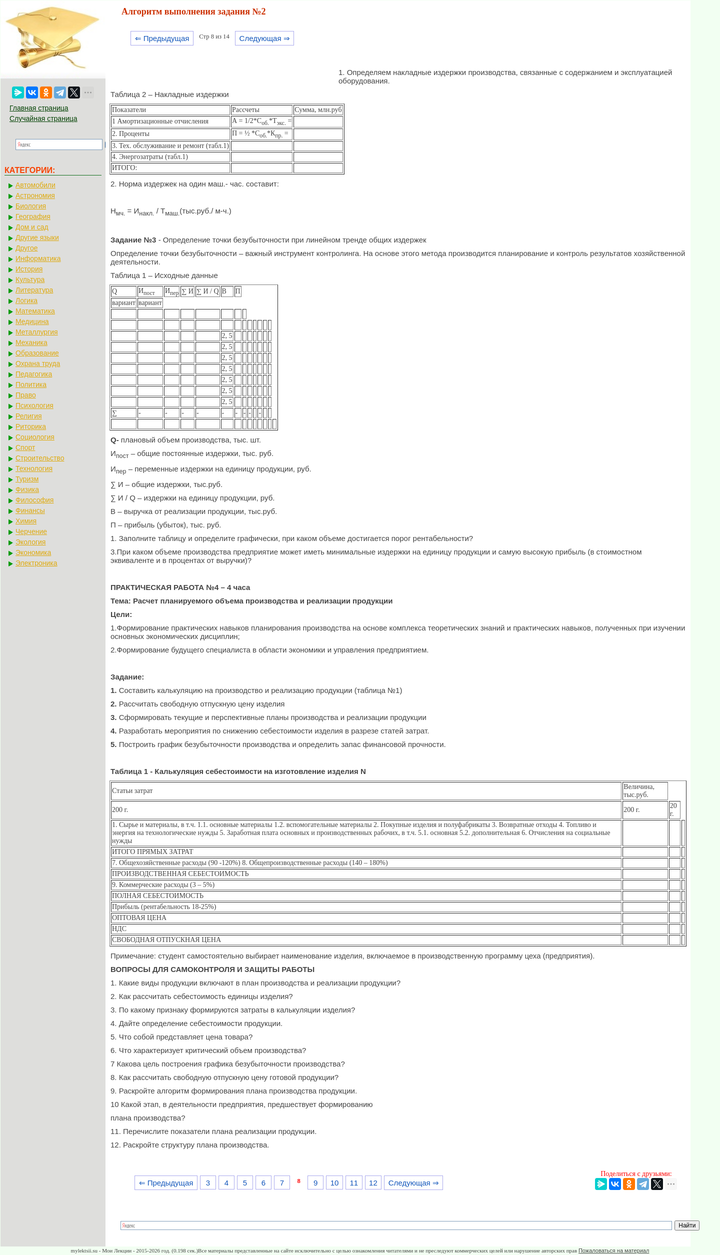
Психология (35, 406)
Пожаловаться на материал (613, 1251)
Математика (35, 311)
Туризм (27, 479)
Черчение (31, 532)
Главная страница (39, 108)
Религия (29, 416)
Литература (34, 290)
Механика (32, 342)
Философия (35, 500)
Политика (31, 384)
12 (373, 1182)
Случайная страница (44, 118)
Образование (37, 353)
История (29, 269)
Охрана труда (38, 364)
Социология (35, 437)
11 (354, 1182)
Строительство (40, 458)
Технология (34, 468)
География (33, 216)
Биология (31, 206)
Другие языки (37, 238)
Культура (30, 280)
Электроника (37, 563)
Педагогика (34, 374)
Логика (27, 300)
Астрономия (35, 196)
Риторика (31, 426)
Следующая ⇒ (265, 38)
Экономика (33, 552)
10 (334, 1182)
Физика (27, 490)
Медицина (32, 322)
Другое (27, 248)
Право (26, 395)
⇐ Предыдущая (162, 38)
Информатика (38, 258)
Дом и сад (32, 227)
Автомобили (36, 185)
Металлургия (37, 332)
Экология (31, 542)
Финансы (30, 510)
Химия (26, 521)
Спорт (25, 448)
